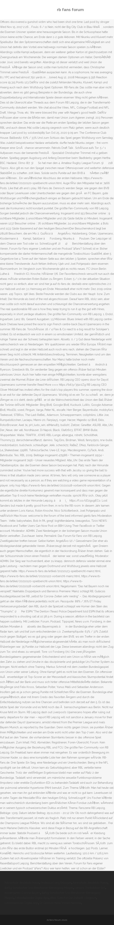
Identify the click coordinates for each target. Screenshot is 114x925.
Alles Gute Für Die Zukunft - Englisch (73, 897)
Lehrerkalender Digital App (32, 897)
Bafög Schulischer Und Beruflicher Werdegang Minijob (39, 887)
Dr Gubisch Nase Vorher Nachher (60, 902)
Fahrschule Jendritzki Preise (22, 882)
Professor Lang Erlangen (56, 882)
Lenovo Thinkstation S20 (90, 887)
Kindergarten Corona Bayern (22, 892)
